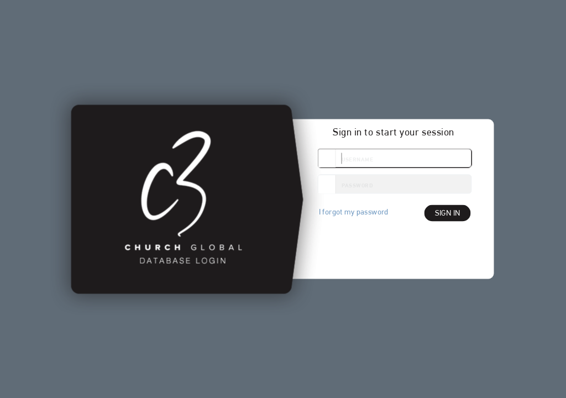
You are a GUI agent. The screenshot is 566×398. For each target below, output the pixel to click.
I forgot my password (354, 212)
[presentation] (401, 247)
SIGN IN (447, 213)
